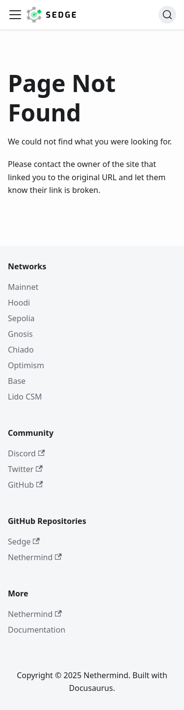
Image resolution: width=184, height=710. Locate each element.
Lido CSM (25, 396)
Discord (26, 453)
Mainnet (23, 287)
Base (17, 381)
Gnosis (20, 334)
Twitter (25, 469)
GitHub (25, 484)
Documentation (36, 629)
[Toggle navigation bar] (15, 14)
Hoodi (19, 302)
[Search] (167, 15)
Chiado (21, 349)
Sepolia (21, 318)
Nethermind (35, 557)
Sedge (24, 541)
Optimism (26, 365)
